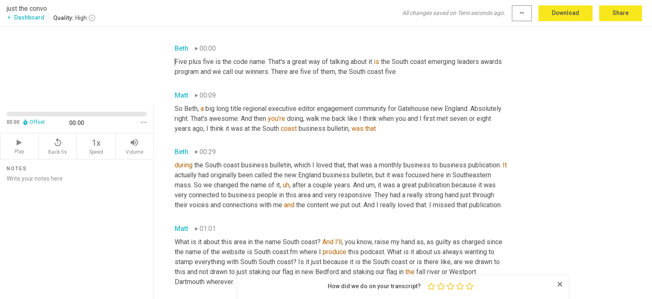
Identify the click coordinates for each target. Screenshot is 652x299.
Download (565, 13)
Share (620, 13)
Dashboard (25, 17)
